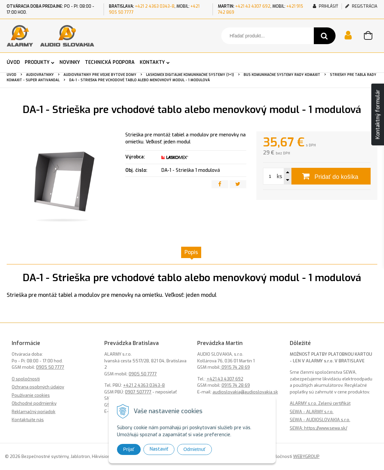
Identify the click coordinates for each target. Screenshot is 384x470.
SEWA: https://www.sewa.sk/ (318, 428)
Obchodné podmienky (34, 403)
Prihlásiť (325, 6)
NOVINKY (69, 62)
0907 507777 (138, 392)
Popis (191, 252)
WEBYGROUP (306, 456)
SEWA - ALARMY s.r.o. (312, 412)
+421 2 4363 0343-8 (154, 6)
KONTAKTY (152, 62)
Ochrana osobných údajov (38, 387)
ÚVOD (13, 62)
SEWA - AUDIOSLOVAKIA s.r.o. (320, 420)
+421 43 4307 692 (252, 6)
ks (279, 176)
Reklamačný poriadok (33, 412)
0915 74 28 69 (235, 367)
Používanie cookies (31, 395)
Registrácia (361, 6)
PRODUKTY (37, 62)
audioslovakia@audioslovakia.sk (245, 392)
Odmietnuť (194, 449)
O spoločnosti (26, 379)
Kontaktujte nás (28, 420)
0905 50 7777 (50, 367)
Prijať (128, 449)
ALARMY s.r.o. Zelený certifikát (320, 403)
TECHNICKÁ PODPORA (110, 62)
